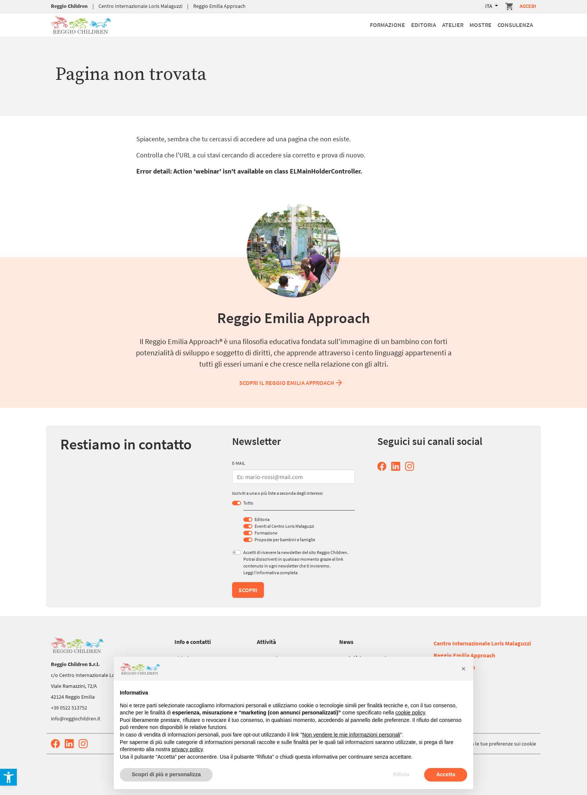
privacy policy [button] (187, 749)
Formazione (387, 24)
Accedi (528, 6)
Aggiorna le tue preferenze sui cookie (495, 743)
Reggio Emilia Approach (219, 6)
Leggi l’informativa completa (270, 572)
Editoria (423, 24)
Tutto (248, 503)
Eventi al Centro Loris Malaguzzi (284, 526)
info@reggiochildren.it (75, 718)
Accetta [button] (445, 774)
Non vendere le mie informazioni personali (351, 735)
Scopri (248, 590)
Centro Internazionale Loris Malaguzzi (140, 6)
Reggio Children (69, 6)
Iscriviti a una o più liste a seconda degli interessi (277, 493)
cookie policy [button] (410, 713)
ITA (489, 6)
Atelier (452, 24)
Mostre (480, 24)
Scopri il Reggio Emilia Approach (291, 382)
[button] (463, 669)
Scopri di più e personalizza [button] (166, 774)
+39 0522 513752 (69, 707)
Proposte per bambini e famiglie (285, 539)
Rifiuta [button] (401, 774)
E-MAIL (238, 463)
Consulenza (515, 24)
